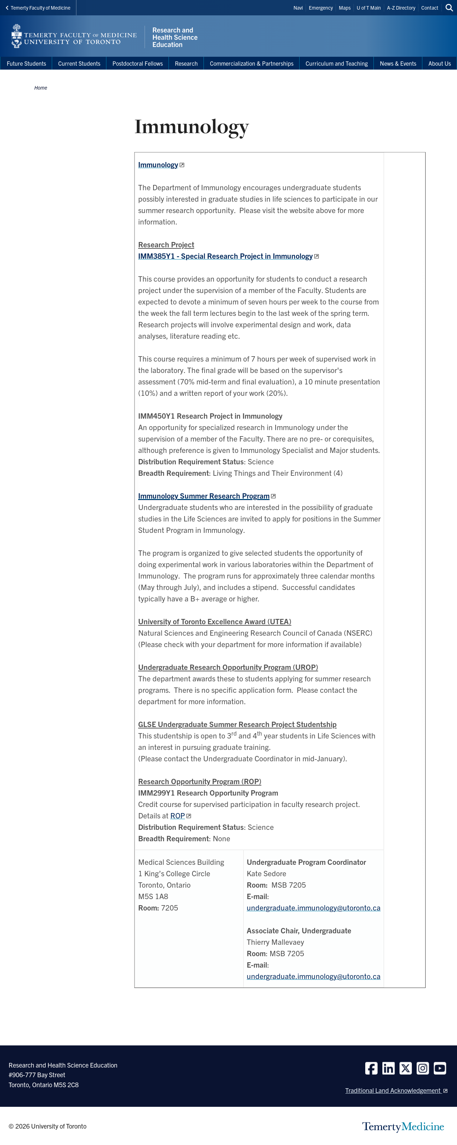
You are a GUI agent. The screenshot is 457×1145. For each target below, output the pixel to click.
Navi (298, 7)
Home (40, 87)
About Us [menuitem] (439, 63)
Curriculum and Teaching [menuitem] (337, 63)
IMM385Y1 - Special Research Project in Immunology (225, 255)
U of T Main (369, 7)
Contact (429, 7)
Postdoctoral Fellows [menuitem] (137, 63)
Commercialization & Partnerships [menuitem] (251, 63)
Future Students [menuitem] (26, 63)
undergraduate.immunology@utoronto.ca (314, 907)
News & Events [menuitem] (398, 63)
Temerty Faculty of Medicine (38, 7)
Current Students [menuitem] (79, 63)
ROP (177, 815)
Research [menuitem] (186, 63)
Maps (345, 7)
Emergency (321, 7)
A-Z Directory (401, 7)
